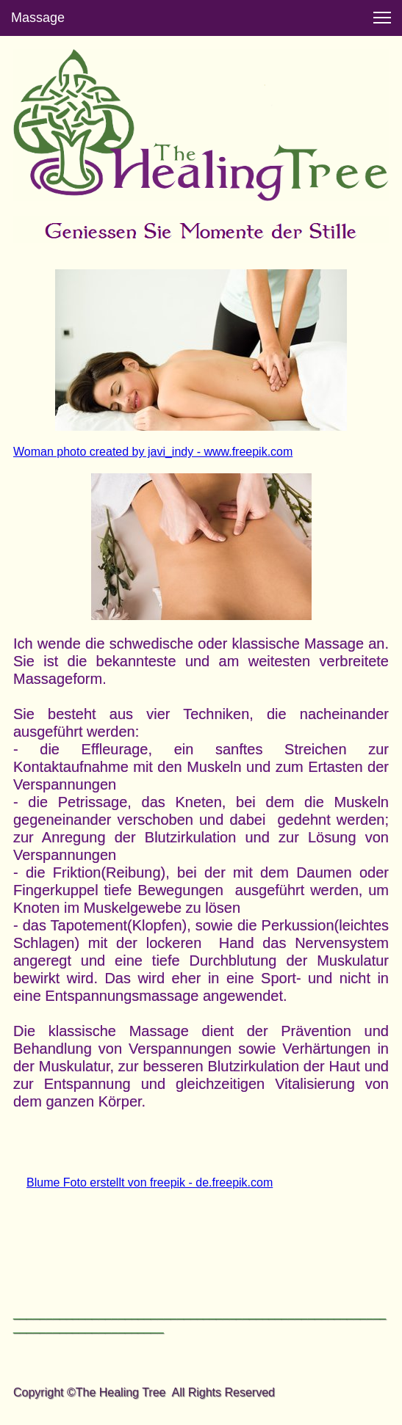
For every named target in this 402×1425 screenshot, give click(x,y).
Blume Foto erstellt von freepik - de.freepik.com (149, 1182)
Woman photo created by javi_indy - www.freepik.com (152, 451)
